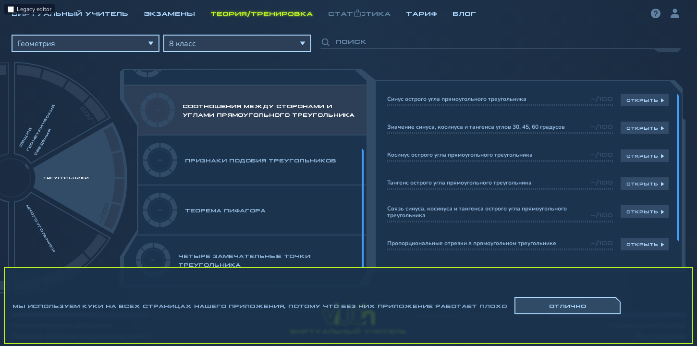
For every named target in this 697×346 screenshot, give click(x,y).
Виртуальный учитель (70, 13)
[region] (348, 158)
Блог (464, 13)
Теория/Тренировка (261, 13)
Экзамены (169, 13)
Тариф (421, 13)
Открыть (642, 100)
